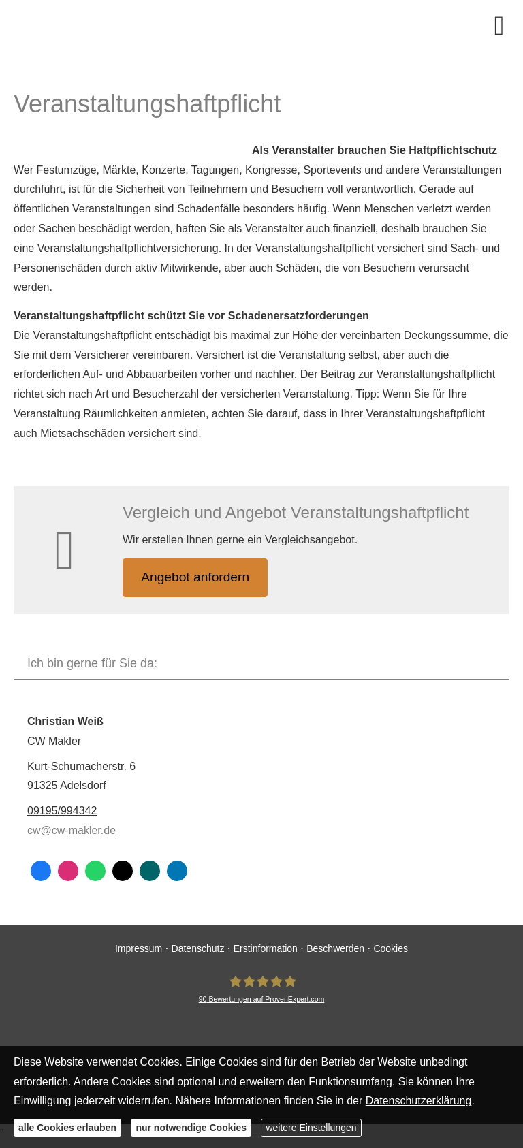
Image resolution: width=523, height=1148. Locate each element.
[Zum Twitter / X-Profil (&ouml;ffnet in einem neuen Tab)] (122, 871)
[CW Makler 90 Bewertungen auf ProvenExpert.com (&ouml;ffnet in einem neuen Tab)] (262, 990)
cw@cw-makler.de (71, 832)
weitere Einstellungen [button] (311, 1127)
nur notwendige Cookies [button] (191, 1127)
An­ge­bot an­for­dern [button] (197, 578)
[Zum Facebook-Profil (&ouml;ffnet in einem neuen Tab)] (41, 871)
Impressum (138, 949)
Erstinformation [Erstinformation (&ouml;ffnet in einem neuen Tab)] (266, 949)
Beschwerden (335, 949)
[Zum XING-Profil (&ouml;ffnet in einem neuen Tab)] (150, 871)
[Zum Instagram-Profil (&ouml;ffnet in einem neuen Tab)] (68, 871)
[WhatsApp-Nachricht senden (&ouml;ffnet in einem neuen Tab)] (95, 871)
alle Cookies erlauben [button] (67, 1127)
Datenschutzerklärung (419, 1100)
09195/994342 (62, 812)
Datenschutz (198, 949)
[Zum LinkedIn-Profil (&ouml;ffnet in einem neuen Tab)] (177, 871)
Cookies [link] (390, 949)
